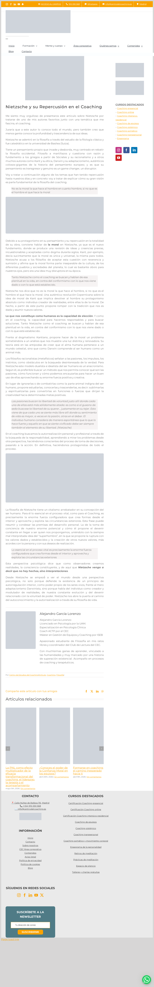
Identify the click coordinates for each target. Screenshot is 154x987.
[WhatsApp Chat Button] (146, 979)
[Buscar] (7, 38)
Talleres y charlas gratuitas (86, 872)
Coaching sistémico (127, 127)
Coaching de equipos (128, 123)
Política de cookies (30, 864)
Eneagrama (123, 138)
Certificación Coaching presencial (85, 803)
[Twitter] (42, 895)
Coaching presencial (127, 108)
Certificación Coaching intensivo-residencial (86, 815)
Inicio (30, 838)
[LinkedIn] (134, 150)
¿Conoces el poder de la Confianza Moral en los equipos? (53, 770)
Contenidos (30, 853)
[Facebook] (126, 150)
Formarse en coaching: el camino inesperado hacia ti (88, 770)
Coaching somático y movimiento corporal (86, 841)
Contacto (30, 841)
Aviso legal (30, 856)
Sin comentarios (28, 788)
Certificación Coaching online (86, 809)
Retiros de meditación (85, 853)
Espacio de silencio (86, 866)
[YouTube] (119, 158)
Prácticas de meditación (85, 859)
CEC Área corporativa (30, 849)
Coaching (51, 675)
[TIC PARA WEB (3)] (55, 198)
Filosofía (60, 675)
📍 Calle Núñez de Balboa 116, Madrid (30, 803)
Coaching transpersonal (129, 134)
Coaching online (125, 112)
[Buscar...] (17, 36)
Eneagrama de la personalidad (85, 847)
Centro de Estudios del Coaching (23, 675)
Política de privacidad (30, 860)
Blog (30, 868)
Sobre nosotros (30, 845)
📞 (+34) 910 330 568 (30, 806)
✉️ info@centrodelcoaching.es (30, 809)
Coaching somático (127, 131)
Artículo (42, 675)
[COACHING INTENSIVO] (55, 454)
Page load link (10, 939)
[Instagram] (119, 150)
